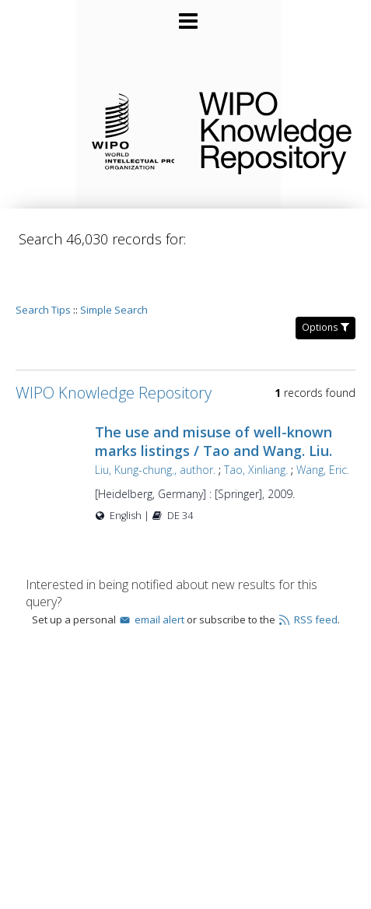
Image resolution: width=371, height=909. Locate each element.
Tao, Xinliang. (277, 425)
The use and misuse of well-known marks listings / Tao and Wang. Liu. (234, 397)
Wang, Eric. (142, 444)
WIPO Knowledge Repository (272, 130)
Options (325, 283)
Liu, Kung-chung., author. (176, 425)
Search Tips (43, 265)
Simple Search (114, 265)
